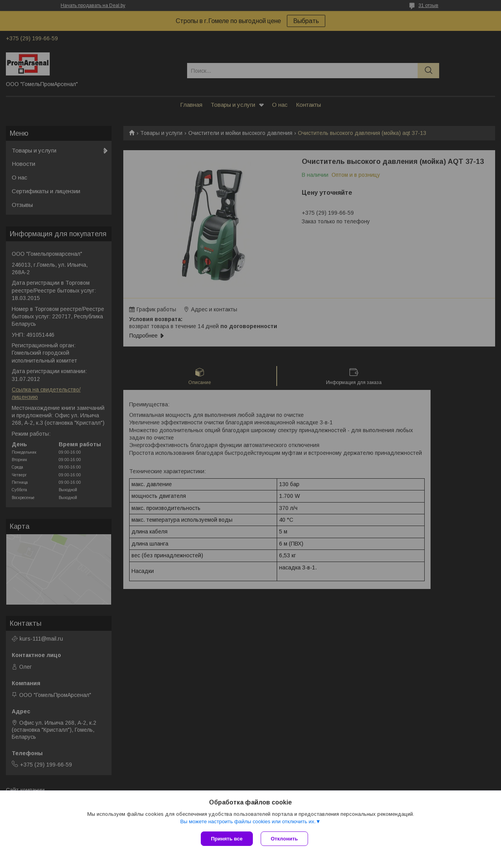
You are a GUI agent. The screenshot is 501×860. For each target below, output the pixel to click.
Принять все (227, 839)
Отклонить (284, 839)
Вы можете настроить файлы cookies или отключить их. (247, 821)
